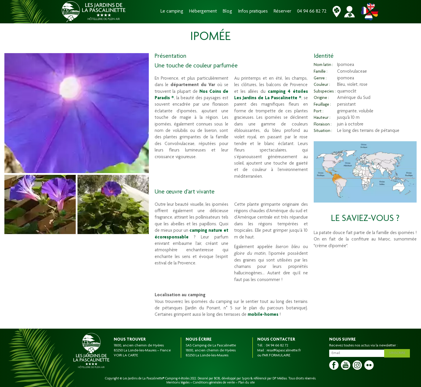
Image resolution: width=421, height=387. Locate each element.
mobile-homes (263, 315)
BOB (217, 378)
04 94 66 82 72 (312, 11)
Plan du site (246, 382)
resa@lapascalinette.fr (284, 350)
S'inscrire (398, 353)
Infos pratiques (253, 11)
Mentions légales (177, 382)
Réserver (282, 11)
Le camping (172, 11)
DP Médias (279, 378)
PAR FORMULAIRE (276, 355)
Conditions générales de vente (214, 382)
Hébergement (203, 11)
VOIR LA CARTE (126, 355)
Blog (227, 11)
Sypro (246, 378)
